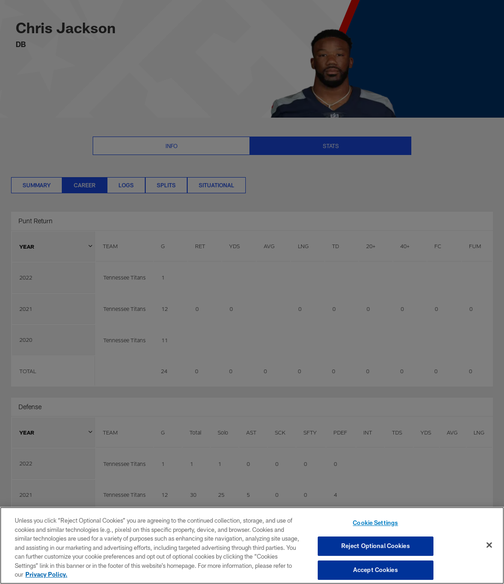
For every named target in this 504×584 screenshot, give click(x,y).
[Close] (489, 545)
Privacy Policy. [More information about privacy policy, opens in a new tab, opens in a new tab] (46, 574)
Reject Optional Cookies (375, 545)
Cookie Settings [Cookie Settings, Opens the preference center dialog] (375, 522)
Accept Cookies (375, 569)
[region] (252, 545)
